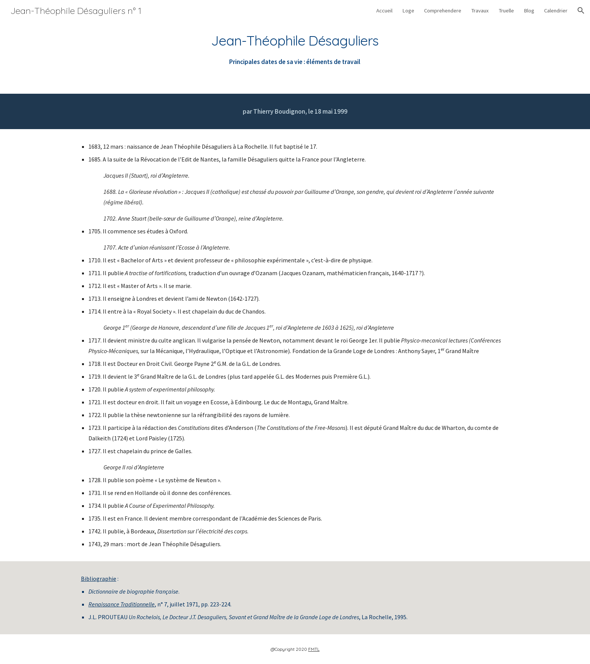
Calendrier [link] (555, 10)
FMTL (313, 649)
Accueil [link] (384, 10)
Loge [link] (408, 10)
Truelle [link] (506, 10)
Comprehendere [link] (442, 10)
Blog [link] (529, 10)
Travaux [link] (480, 10)
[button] (581, 11)
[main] (295, 49)
